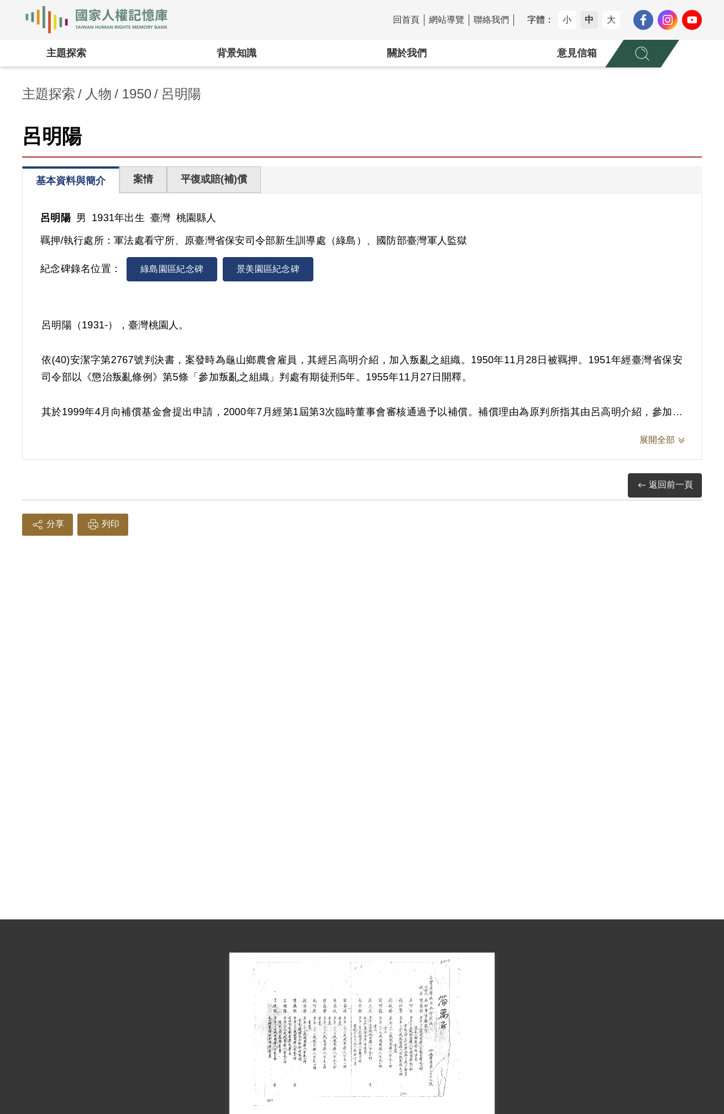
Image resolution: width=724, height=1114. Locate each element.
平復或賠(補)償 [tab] (214, 179)
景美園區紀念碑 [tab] (268, 269)
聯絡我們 (491, 19)
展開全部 (657, 439)
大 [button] (611, 19)
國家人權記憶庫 (102, 20)
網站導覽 (446, 19)
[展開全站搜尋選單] (642, 53)
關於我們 (407, 53)
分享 (47, 524)
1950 (136, 93)
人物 (98, 93)
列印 (102, 524)
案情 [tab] (143, 179)
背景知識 (236, 53)
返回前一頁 (665, 485)
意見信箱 (577, 53)
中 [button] (589, 19)
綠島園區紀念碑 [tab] (171, 269)
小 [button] (567, 19)
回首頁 (406, 19)
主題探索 (66, 53)
